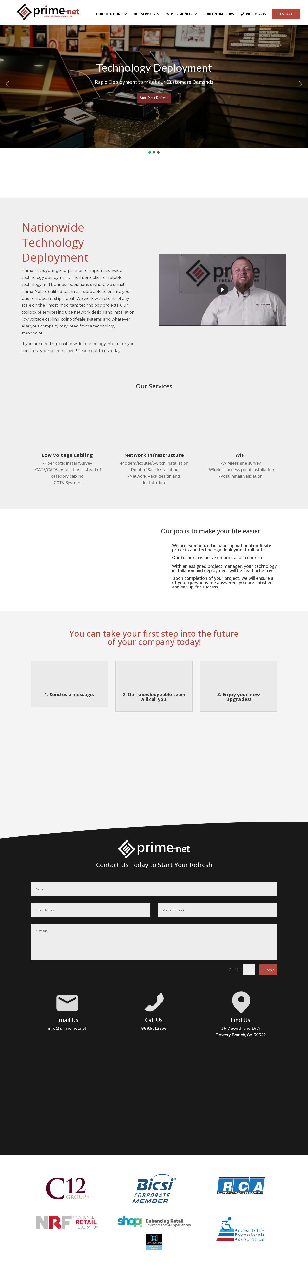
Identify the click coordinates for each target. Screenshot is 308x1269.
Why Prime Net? (179, 14)
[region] (154, 86)
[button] (7, 83)
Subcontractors (219, 14)
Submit (268, 970)
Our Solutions (109, 14)
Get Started (286, 14)
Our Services (144, 14)
